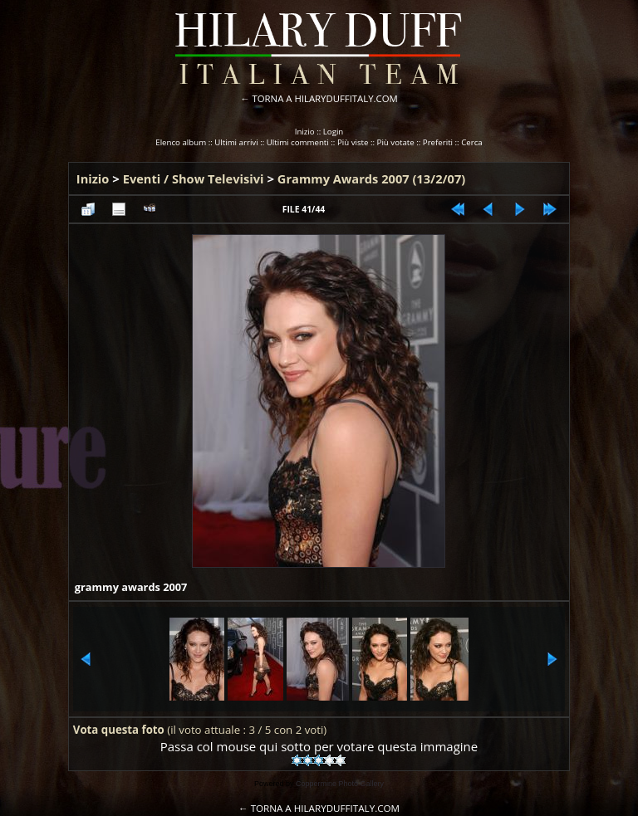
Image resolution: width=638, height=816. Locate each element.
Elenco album (180, 142)
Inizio (305, 131)
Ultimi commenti (298, 142)
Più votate (396, 142)
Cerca (472, 142)
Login (333, 131)
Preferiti (438, 142)
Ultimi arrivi (236, 142)
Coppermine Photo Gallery (340, 783)
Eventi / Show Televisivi (193, 178)
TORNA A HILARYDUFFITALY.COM (325, 98)
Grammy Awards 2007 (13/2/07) (371, 178)
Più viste (353, 142)
